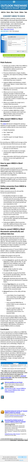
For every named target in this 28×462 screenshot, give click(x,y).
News (8, 12)
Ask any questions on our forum (13, 382)
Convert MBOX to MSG (14, 390)
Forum (16, 12)
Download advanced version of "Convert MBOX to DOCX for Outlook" (16, 411)
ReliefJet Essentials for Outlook (17, 415)
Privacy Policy (13, 440)
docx (8, 29)
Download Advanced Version (14, 55)
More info (21, 460)
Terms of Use (20, 440)
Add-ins (3, 12)
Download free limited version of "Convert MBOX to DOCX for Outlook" (15, 421)
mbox (4, 29)
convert (12, 29)
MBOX (4, 124)
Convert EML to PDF (10, 388)
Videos (21, 12)
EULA (26, 440)
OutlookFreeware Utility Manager (12, 434)
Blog (12, 12)
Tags (25, 12)
